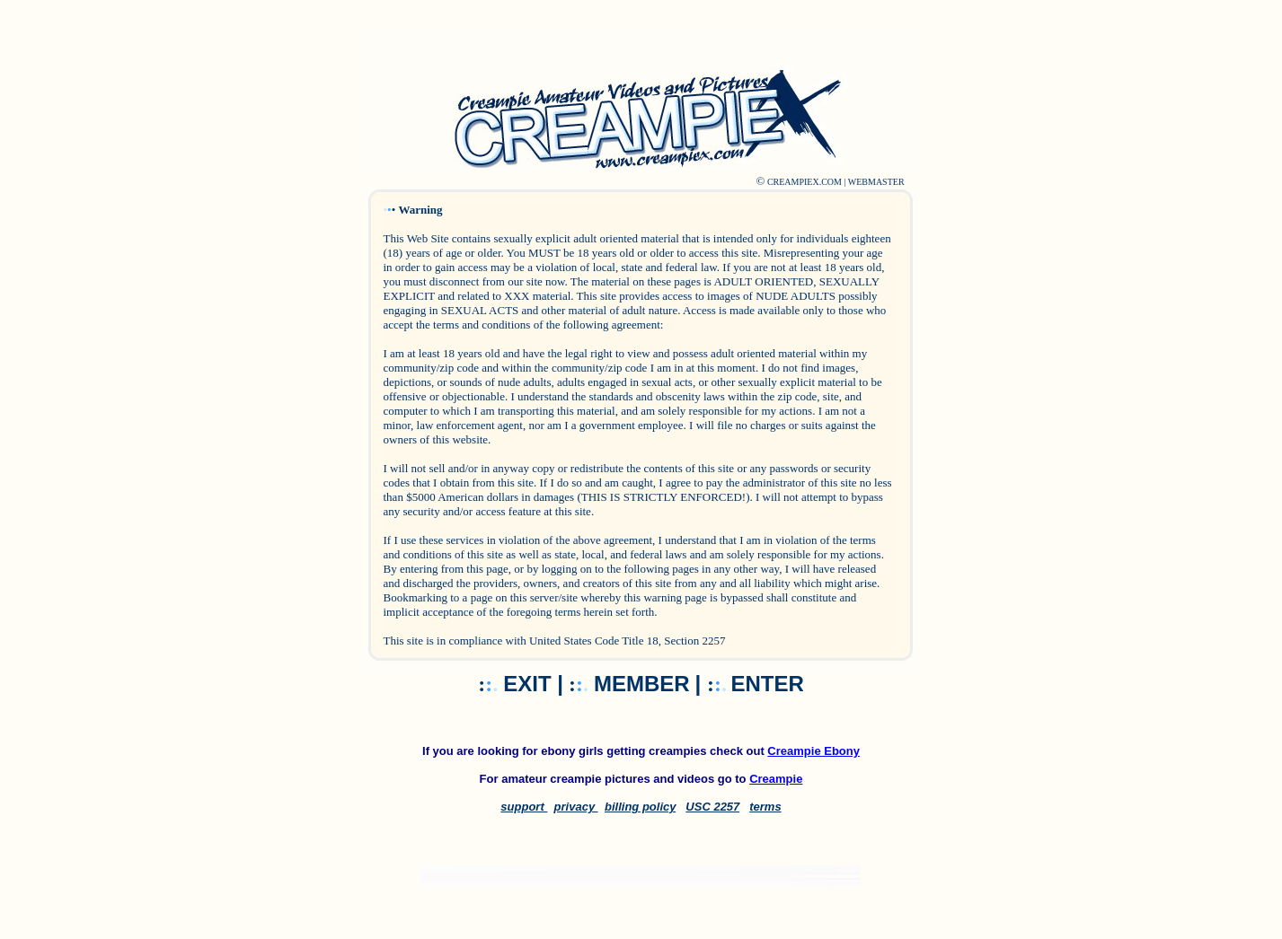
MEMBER (642, 683)
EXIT (530, 683)
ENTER (766, 683)
